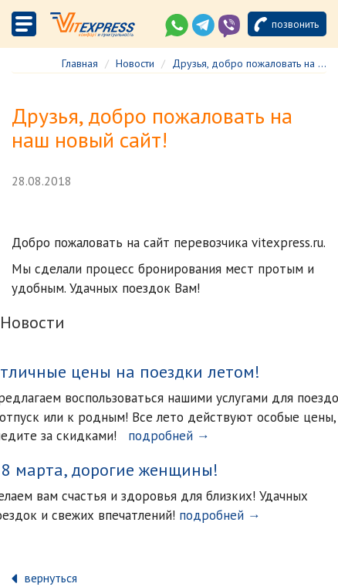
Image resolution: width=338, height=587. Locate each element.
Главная (80, 63)
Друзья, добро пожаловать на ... (249, 63)
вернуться (51, 577)
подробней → (169, 435)
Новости (135, 63)
